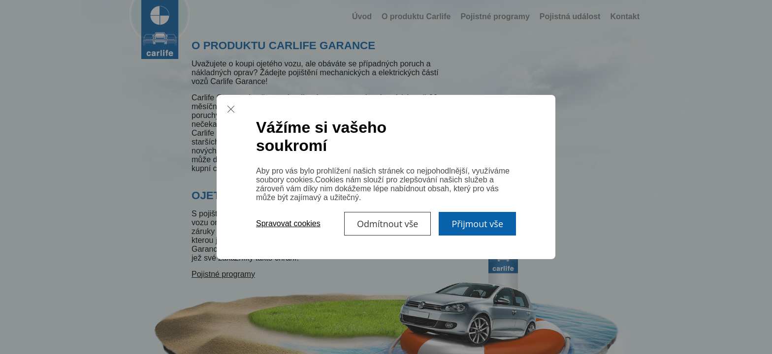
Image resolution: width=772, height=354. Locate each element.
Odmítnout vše (387, 224)
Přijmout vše (477, 224)
